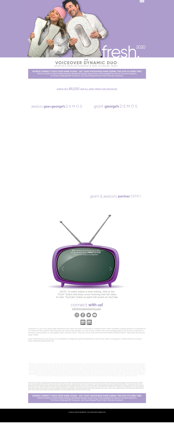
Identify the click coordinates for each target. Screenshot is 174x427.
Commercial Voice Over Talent (72, 367)
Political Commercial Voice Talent (110, 374)
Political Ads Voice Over (94, 374)
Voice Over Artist (107, 363)
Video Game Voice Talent (62, 370)
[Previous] (63, 269)
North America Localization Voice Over (76, 374)
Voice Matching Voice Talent (103, 375)
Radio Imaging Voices (121, 373)
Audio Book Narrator (59, 375)
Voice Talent (73, 363)
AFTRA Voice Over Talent (130, 365)
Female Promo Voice (37, 371)
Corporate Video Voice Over (73, 369)
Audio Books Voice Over (72, 375)
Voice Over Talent (54, 363)
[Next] (110, 269)
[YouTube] (94, 315)
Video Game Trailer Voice (91, 370)
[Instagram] (77, 315)
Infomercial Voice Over (107, 367)
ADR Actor (82, 371)
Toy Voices (134, 374)
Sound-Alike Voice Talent (130, 375)
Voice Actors (88, 363)
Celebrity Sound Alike (117, 375)
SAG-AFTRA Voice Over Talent (45, 366)
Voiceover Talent (64, 363)
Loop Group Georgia (46, 373)
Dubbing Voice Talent (59, 374)
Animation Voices (38, 370)
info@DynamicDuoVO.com (43, 341)
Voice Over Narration (139, 367)
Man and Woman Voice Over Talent (112, 366)
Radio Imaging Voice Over (96, 373)
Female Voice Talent (69, 365)
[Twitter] (88, 315)
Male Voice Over (80, 365)
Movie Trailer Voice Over (105, 370)
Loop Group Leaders (136, 371)
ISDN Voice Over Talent (138, 363)
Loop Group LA (68, 373)
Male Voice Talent (58, 365)
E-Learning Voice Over (88, 369)
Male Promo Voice (49, 371)
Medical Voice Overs (59, 369)
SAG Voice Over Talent (103, 365)
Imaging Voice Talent (109, 373)
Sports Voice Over (133, 373)
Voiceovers (46, 363)
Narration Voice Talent (47, 369)
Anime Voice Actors (33, 374)
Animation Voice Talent (121, 369)
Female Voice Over (90, 365)
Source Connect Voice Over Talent (122, 363)
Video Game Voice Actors (77, 370)
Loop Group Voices (113, 371)
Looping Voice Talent (101, 371)
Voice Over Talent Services (130, 366)
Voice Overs (39, 363)
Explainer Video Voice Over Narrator (104, 369)
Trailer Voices (117, 370)
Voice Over (32, 363)
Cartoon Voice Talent (49, 370)
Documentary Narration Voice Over (123, 367)
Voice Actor (81, 363)
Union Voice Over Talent (116, 365)
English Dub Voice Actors (46, 374)
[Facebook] (82, 315)
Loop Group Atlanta (57, 373)
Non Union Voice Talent (60, 366)
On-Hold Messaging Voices (87, 375)
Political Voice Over (125, 374)
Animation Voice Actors (134, 369)
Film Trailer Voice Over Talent (129, 370)
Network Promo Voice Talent (71, 371)
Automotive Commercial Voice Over (90, 367)
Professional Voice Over (42, 367)
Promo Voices (59, 371)
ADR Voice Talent (90, 371)
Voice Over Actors (97, 363)
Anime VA (141, 373)
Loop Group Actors (125, 371)
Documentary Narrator (34, 369)
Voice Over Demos (48, 365)
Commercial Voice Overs (56, 367)
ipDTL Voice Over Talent (35, 365)
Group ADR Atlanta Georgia (80, 373)
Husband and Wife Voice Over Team (77, 366)
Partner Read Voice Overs (95, 366)
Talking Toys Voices (48, 375)
